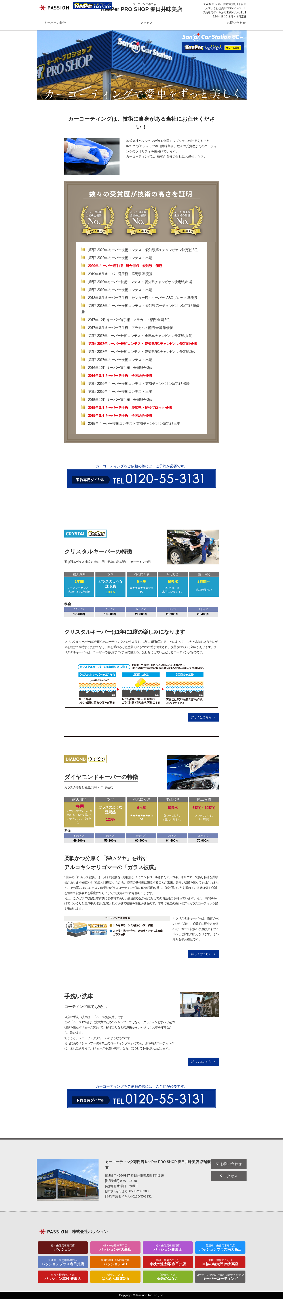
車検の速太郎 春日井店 (168, 1262)
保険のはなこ (168, 1276)
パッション (63, 1247)
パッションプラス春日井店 (63, 1262)
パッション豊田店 (168, 1247)
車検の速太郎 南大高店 (220, 1262)
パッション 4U (115, 1262)
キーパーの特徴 (55, 22)
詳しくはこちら (201, 717)
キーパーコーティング (220, 1276)
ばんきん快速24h (115, 1276)
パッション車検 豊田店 (63, 1276)
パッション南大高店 (115, 1247)
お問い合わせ (236, 22)
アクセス (146, 22)
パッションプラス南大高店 (220, 1247)
